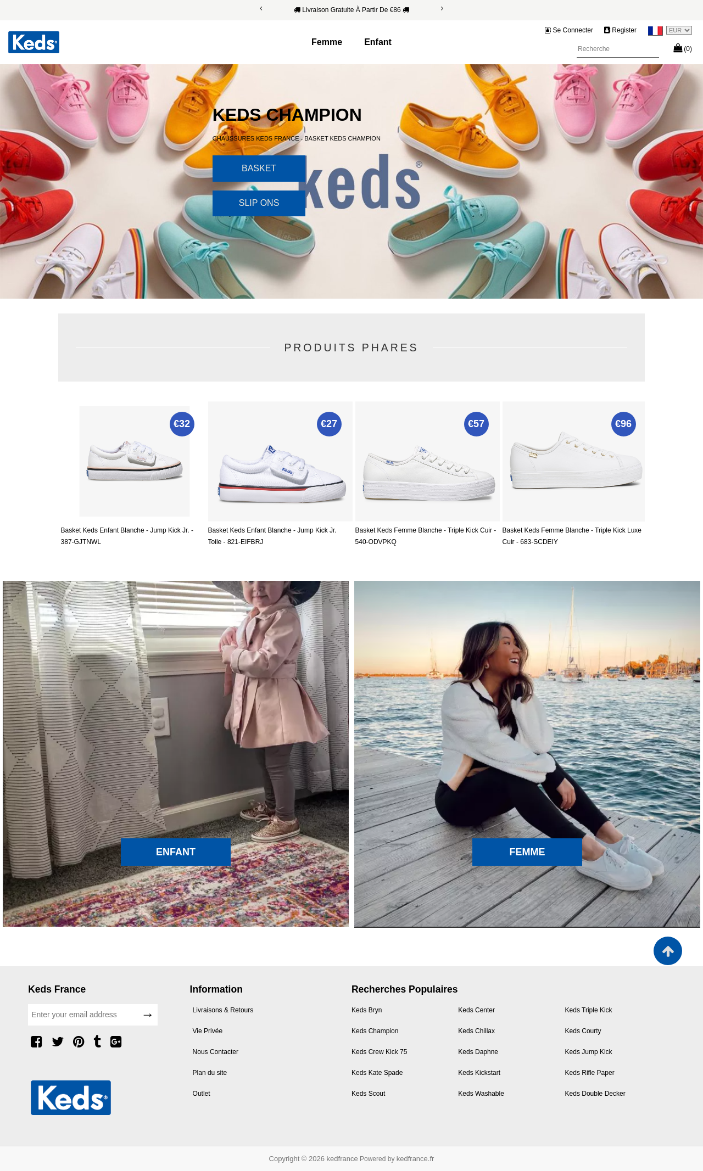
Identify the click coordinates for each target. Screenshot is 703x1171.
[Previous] (260, 8)
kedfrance (342, 1159)
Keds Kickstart (479, 1073)
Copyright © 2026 (298, 1159)
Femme (326, 42)
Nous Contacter (215, 1052)
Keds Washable (481, 1093)
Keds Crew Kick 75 (379, 1052)
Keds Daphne (478, 1052)
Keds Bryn (367, 1010)
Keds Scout (368, 1093)
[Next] (442, 8)
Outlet (201, 1093)
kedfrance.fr (415, 1159)
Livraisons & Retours (223, 1010)
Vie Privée (207, 1031)
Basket (259, 168)
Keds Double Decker (595, 1093)
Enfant (378, 42)
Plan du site (210, 1073)
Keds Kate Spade (377, 1073)
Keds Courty (583, 1031)
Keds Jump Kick (588, 1052)
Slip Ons (259, 203)
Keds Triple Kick (588, 1010)
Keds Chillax (476, 1031)
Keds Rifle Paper (590, 1073)
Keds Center (476, 1010)
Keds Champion (375, 1031)
